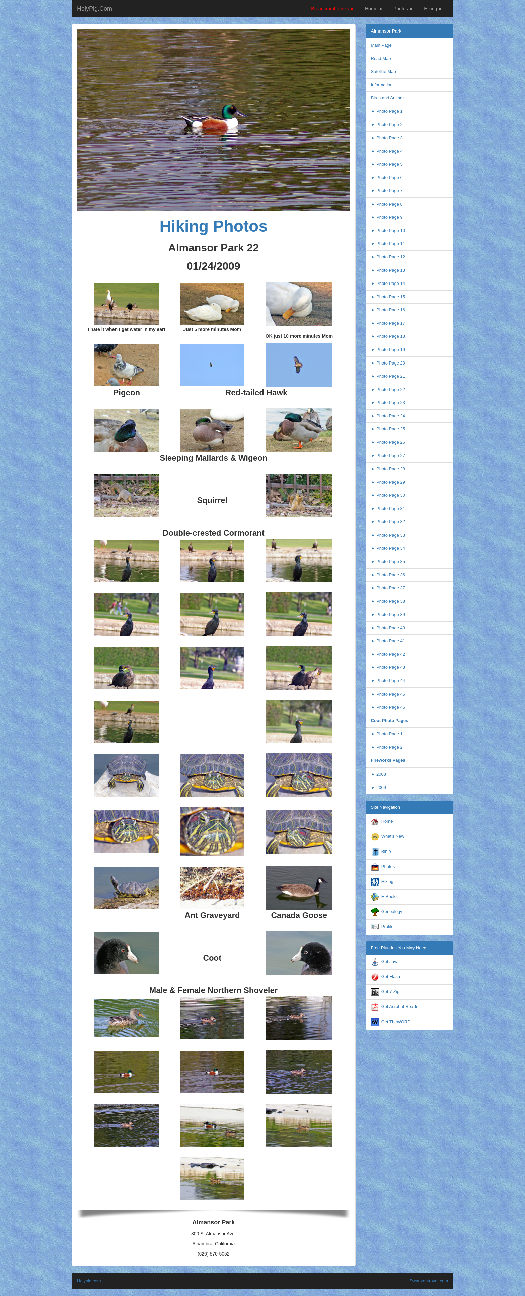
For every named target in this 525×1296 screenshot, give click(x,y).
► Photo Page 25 (388, 428)
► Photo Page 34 (388, 548)
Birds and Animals (388, 97)
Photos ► (403, 8)
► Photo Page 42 (388, 654)
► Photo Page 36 (388, 574)
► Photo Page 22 (388, 389)
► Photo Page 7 (387, 190)
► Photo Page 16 (388, 309)
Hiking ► (433, 8)
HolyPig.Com (94, 8)
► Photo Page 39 (388, 614)
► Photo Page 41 (388, 640)
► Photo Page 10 (388, 230)
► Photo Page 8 (387, 204)
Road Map (381, 58)
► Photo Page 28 (388, 468)
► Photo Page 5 (387, 164)
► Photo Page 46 (388, 707)
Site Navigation (385, 807)
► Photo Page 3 (387, 137)
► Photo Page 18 (388, 336)
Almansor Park (386, 31)
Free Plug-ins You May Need (398, 947)
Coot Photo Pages (389, 720)
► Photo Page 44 (388, 680)
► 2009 (378, 787)
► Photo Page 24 (388, 415)
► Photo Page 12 (388, 256)
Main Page (381, 45)
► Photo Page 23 (388, 402)
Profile (387, 926)
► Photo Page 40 (388, 627)
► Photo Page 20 (388, 363)
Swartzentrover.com (428, 1280)
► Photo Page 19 (388, 349)
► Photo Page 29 (388, 482)
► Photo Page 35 (388, 561)
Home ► (374, 8)
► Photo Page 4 (387, 151)
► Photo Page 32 (388, 521)
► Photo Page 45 (388, 694)
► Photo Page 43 (388, 667)
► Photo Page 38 (388, 601)
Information (382, 84)
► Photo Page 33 (388, 535)
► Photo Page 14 (388, 283)
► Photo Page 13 (388, 270)
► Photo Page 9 (387, 217)
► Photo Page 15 (388, 296)
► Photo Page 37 (388, 587)
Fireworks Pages (388, 760)
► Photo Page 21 (388, 376)
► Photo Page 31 (388, 508)
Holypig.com (89, 1280)
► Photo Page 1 (387, 111)
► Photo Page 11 (388, 243)
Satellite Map (383, 71)
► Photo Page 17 (388, 323)
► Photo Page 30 (388, 495)
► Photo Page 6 (387, 177)
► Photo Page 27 (388, 455)
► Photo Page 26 (388, 442)
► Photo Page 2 (387, 124)
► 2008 (378, 774)
